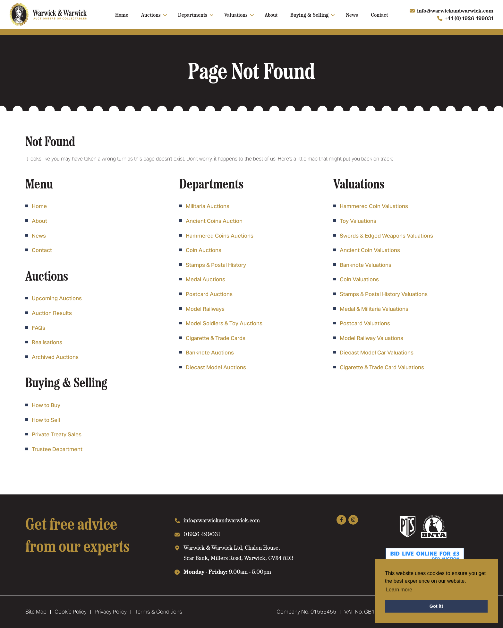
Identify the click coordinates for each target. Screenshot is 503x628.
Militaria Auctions (207, 206)
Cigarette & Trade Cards (215, 338)
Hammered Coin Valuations (374, 206)
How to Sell (46, 419)
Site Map (36, 611)
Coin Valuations (359, 279)
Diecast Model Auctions (216, 367)
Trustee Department (57, 449)
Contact (379, 14)
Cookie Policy (71, 611)
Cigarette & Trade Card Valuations (382, 367)
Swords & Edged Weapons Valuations (386, 235)
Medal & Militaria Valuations (374, 308)
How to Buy (46, 405)
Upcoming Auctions (57, 298)
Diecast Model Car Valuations (376, 352)
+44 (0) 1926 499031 (469, 18)
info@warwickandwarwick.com (455, 10)
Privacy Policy (111, 611)
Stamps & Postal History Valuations (384, 294)
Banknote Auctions (210, 352)
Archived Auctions (55, 357)
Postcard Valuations (365, 323)
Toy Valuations (358, 220)
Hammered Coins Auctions (219, 235)
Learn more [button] (399, 589)
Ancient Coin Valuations (370, 250)
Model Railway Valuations (371, 338)
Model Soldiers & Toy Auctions (224, 323)
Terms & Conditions (158, 611)
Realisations (47, 342)
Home (121, 14)
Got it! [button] (436, 606)
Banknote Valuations (365, 264)
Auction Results (52, 313)
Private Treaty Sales (56, 434)
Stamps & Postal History (216, 264)
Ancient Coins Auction (214, 220)
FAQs (38, 327)
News (352, 14)
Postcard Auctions (209, 294)
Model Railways (205, 308)
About (271, 14)
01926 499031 (201, 534)
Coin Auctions (203, 250)
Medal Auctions (205, 279)
